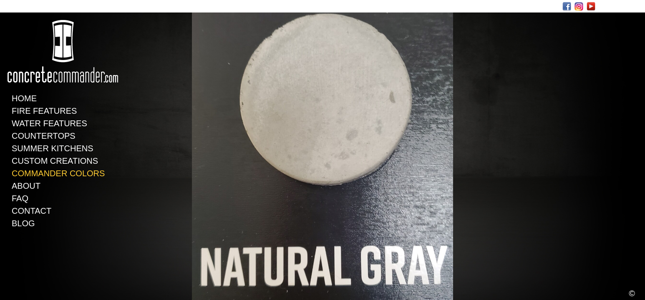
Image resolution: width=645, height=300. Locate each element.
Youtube (591, 6)
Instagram (578, 6)
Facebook (566, 6)
